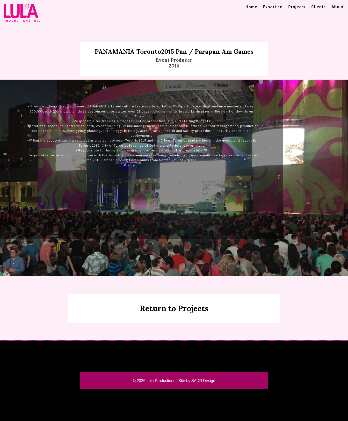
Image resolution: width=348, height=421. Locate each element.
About (338, 6)
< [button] (4, 178)
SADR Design (203, 381)
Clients (318, 6)
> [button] (344, 178)
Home (251, 6)
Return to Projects (174, 308)
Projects (296, 6)
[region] (174, 178)
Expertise (273, 6)
